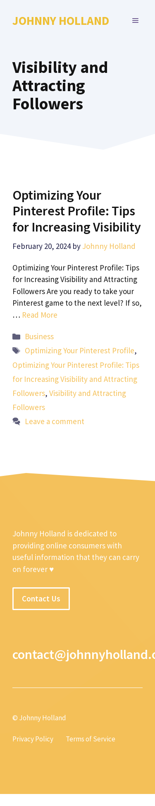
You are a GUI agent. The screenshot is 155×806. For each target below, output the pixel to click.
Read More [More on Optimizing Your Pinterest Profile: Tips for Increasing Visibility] (39, 315)
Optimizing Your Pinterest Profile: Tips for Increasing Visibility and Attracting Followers (75, 379)
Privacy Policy (32, 738)
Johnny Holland (60, 20)
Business (39, 336)
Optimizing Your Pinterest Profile (79, 350)
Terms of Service (90, 738)
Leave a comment (54, 421)
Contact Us (41, 598)
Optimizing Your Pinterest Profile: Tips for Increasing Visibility (76, 211)
